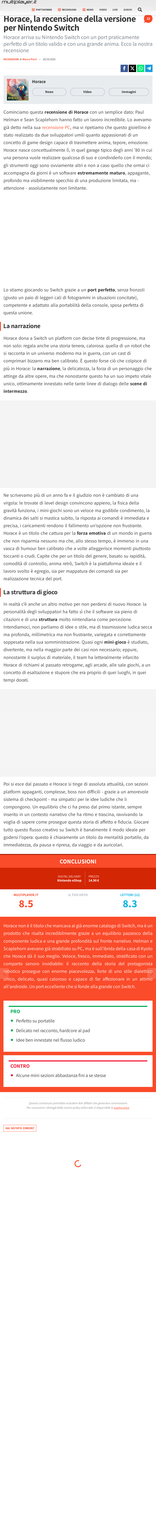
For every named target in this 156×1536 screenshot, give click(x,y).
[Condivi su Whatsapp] (140, 68)
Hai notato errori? (19, 1128)
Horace (39, 81)
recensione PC (56, 127)
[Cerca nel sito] (140, 9)
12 (137, 895)
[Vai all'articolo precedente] (151, 973)
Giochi (128, 9)
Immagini (129, 92)
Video (103, 9)
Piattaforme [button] (42, 9)
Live (115, 9)
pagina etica (121, 1108)
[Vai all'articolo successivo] (4, 973)
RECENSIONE (11, 59)
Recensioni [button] (67, 9)
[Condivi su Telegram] (149, 68)
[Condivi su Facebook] (124, 68)
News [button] (88, 9)
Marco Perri (29, 59)
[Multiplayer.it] (19, 2)
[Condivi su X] (132, 68)
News (49, 92)
